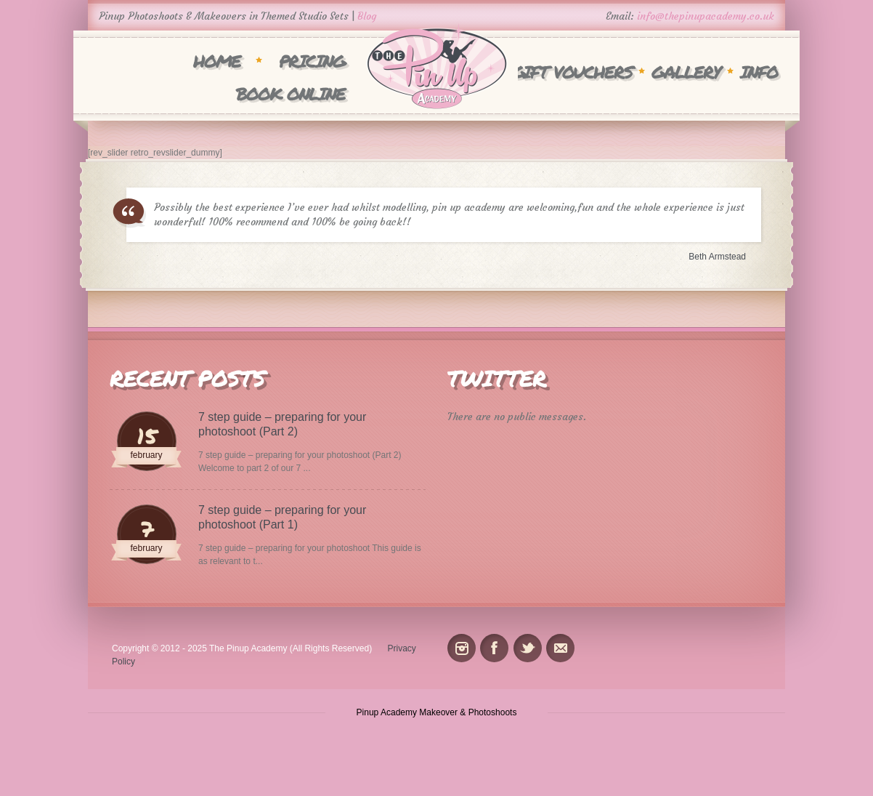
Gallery (685, 71)
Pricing (312, 60)
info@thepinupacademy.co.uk (705, 16)
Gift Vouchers (572, 71)
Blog (366, 16)
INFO (759, 71)
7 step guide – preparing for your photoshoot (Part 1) (282, 517)
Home (216, 60)
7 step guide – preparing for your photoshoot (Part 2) (282, 424)
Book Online (290, 93)
